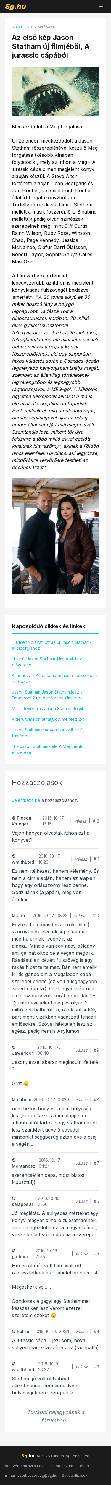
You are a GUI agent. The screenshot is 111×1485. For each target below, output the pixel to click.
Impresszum (62, 1466)
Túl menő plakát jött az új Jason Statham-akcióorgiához (51, 645)
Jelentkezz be (26, 800)
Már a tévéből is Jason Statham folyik (48, 708)
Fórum (83, 1466)
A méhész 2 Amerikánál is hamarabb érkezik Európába (55, 678)
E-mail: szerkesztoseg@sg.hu (31, 1475)
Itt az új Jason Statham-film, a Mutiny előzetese (47, 661)
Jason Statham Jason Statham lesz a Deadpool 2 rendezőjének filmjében (47, 694)
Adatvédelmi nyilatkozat (26, 1466)
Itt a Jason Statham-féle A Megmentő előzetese (47, 749)
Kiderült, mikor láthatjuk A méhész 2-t (48, 719)
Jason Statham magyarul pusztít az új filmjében (47, 732)
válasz (80, 820)
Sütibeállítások (75, 1475)
